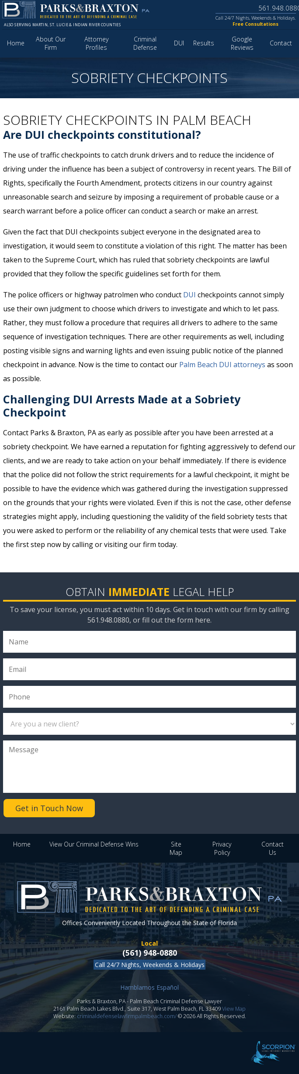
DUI (179, 43)
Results (203, 43)
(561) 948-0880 (149, 952)
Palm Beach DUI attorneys (222, 364)
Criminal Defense (145, 43)
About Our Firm (51, 43)
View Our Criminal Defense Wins (94, 844)
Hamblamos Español (149, 987)
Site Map (176, 848)
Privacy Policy (221, 848)
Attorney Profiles (96, 43)
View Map (234, 1008)
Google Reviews (242, 43)
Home (15, 43)
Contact (281, 43)
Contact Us (272, 848)
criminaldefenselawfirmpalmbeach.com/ (127, 1016)
